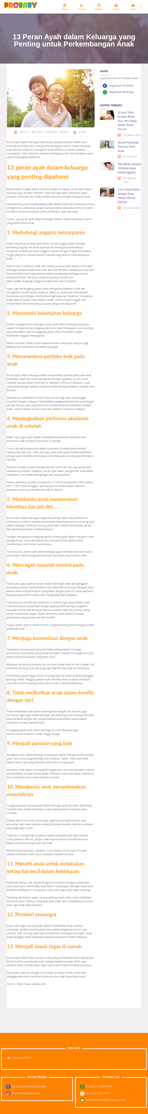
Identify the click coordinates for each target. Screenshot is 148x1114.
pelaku (23, 281)
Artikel (82, 132)
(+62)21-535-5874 (97, 1093)
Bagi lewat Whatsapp (121, 92)
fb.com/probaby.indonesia (29, 1086)
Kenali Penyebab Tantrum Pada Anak (128, 146)
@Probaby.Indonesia (26, 1093)
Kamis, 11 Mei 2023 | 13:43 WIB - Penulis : (44, 132)
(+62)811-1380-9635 (99, 1086)
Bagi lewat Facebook (121, 85)
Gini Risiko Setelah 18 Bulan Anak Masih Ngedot (129, 168)
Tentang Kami (21, 1058)
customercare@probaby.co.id (105, 1100)
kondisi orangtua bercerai (59, 401)
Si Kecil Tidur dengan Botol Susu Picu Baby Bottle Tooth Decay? (127, 121)
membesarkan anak (41, 204)
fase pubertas (69, 595)
